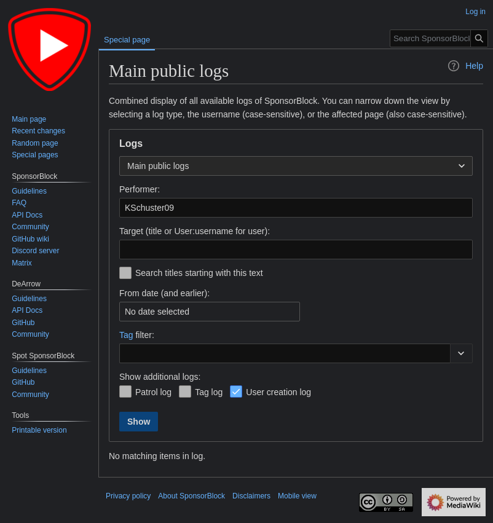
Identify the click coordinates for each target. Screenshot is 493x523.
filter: (136, 335)
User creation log (278, 392)
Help (465, 66)
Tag (126, 335)
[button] (461, 353)
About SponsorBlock (191, 496)
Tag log (209, 392)
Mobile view (297, 496)
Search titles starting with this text (199, 273)
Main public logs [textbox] (158, 166)
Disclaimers (251, 496)
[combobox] (296, 166)
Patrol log (153, 392)
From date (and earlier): (164, 293)
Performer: (139, 189)
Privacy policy (128, 496)
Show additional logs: (159, 377)
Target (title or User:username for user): (194, 231)
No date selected (157, 312)
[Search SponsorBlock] (439, 38)
